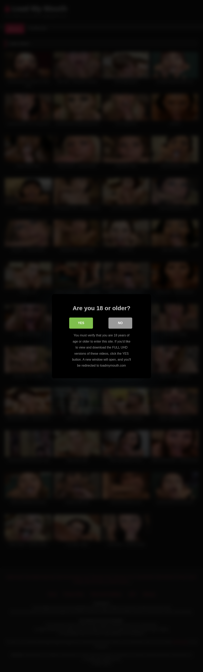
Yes (81, 323)
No (120, 323)
